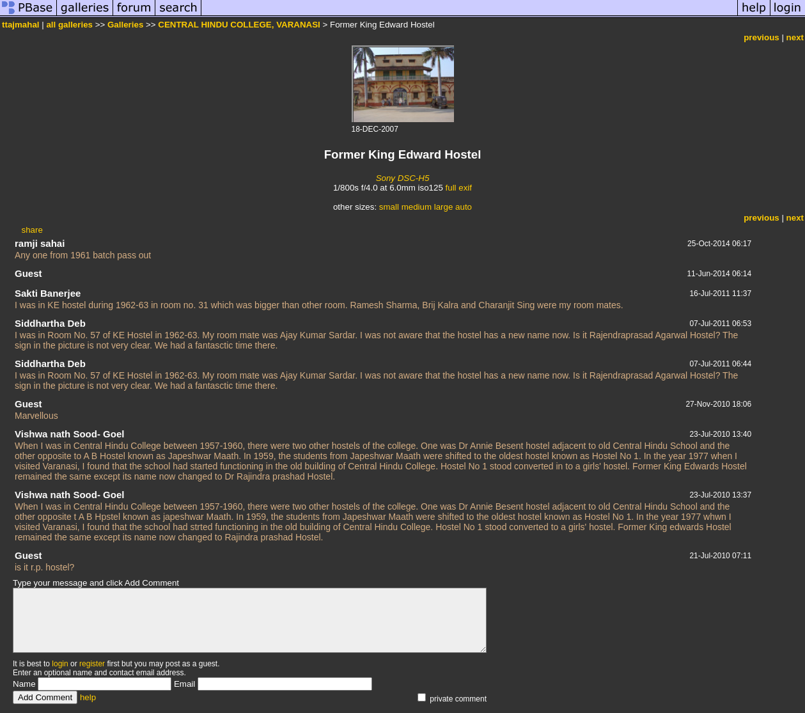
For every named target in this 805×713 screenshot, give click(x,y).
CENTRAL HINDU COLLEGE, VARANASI (239, 24)
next (795, 37)
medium (417, 207)
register (92, 663)
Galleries (125, 24)
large (443, 207)
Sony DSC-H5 (403, 178)
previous (761, 37)
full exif (459, 187)
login (60, 663)
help (88, 697)
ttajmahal (21, 24)
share (31, 230)
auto (463, 207)
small (389, 207)
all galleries (69, 24)
